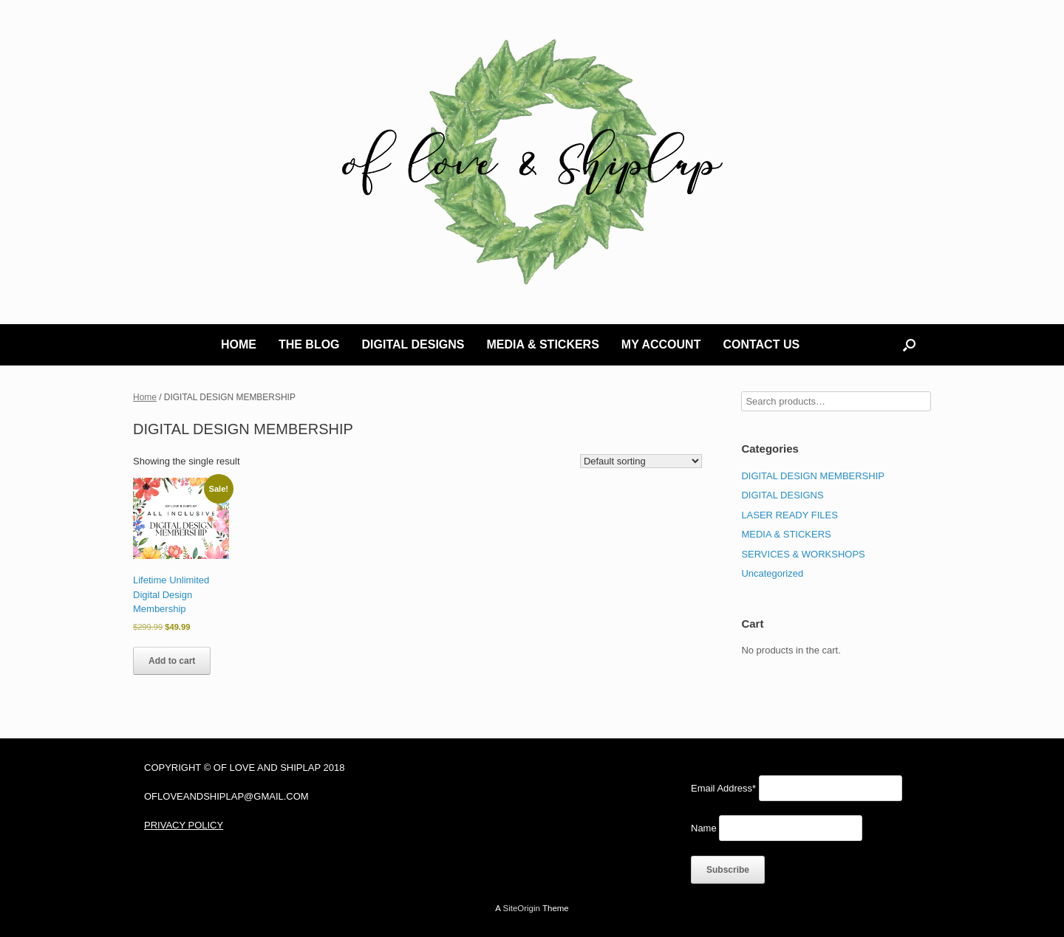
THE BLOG (309, 344)
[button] (909, 344)
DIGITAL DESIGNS (413, 344)
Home (145, 397)
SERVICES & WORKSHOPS (802, 554)
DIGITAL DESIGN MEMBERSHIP (812, 475)
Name (704, 828)
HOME (238, 344)
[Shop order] (641, 461)
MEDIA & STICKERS (543, 344)
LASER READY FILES (789, 515)
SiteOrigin (521, 908)
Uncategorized (772, 573)
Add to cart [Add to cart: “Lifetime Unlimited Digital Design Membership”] (172, 661)
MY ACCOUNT (661, 344)
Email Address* (723, 788)
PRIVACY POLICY (183, 825)
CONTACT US (761, 344)
